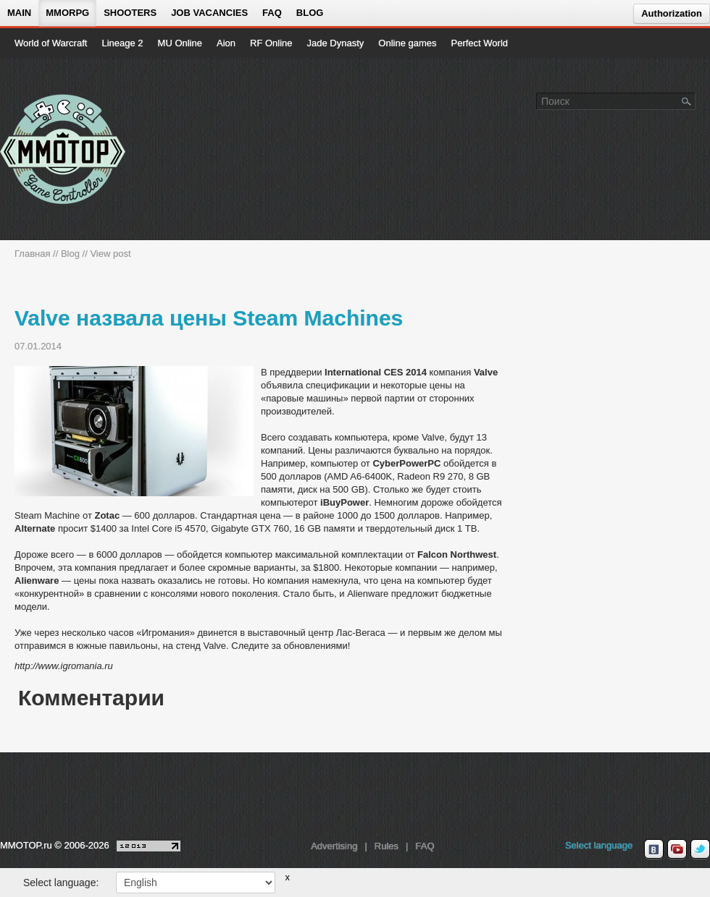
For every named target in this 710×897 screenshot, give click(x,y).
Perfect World (480, 43)
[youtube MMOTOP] (677, 849)
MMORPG (67, 12)
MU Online (180, 43)
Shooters (130, 12)
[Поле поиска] (687, 100)
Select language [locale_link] (598, 845)
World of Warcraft (50, 43)
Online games (407, 43)
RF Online (271, 43)
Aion (226, 43)
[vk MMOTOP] (654, 849)
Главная (32, 253)
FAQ (272, 12)
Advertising (334, 846)
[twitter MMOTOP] (700, 849)
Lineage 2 (122, 43)
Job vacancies (209, 12)
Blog (310, 12)
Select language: (61, 882)
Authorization (671, 13)
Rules (386, 846)
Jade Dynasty (335, 43)
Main (19, 12)
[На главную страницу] (63, 149)
